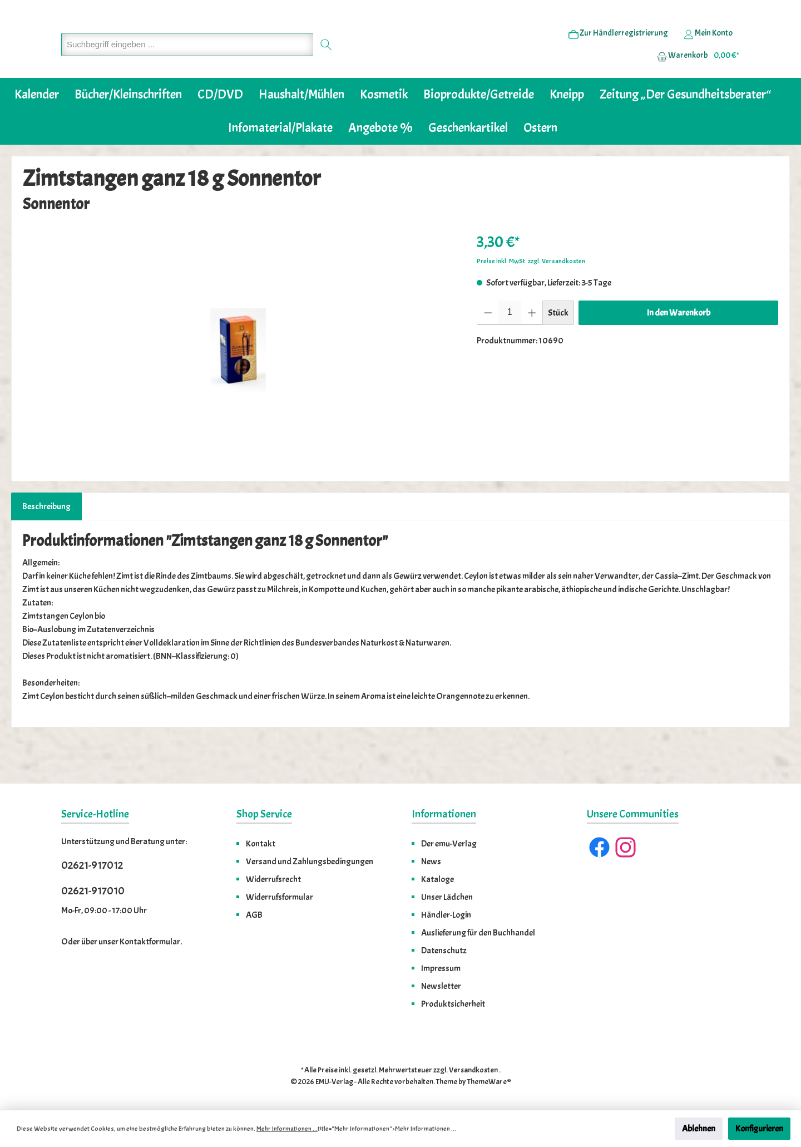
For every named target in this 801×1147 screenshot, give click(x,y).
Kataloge (437, 879)
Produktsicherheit (453, 1004)
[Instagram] (625, 847)
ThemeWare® (489, 1081)
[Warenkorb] (695, 73)
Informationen (444, 814)
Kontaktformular (150, 941)
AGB (254, 914)
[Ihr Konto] (708, 51)
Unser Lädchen (447, 897)
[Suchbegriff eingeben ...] (187, 61)
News (431, 861)
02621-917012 (92, 865)
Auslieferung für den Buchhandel (478, 932)
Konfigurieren (759, 1128)
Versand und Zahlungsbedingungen (309, 861)
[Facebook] (599, 847)
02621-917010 (93, 891)
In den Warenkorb (678, 346)
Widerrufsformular (279, 897)
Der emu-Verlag (449, 843)
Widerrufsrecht (273, 879)
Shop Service (264, 814)
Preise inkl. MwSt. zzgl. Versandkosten (531, 295)
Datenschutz (444, 950)
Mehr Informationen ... (287, 1128)
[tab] (46, 540)
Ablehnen (698, 1128)
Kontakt (260, 843)
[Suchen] (326, 61)
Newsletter (441, 986)
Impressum (441, 968)
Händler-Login (446, 914)
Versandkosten (473, 1070)
